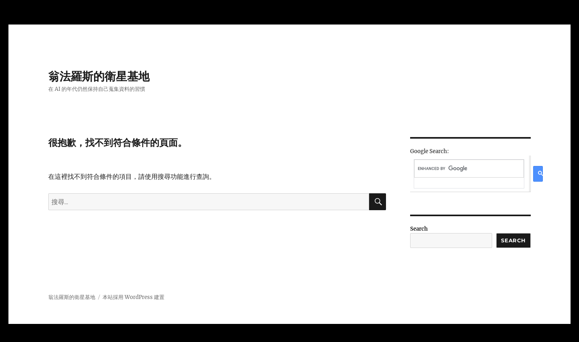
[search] (469, 168)
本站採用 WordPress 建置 (133, 297)
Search (419, 228)
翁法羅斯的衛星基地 (99, 76)
